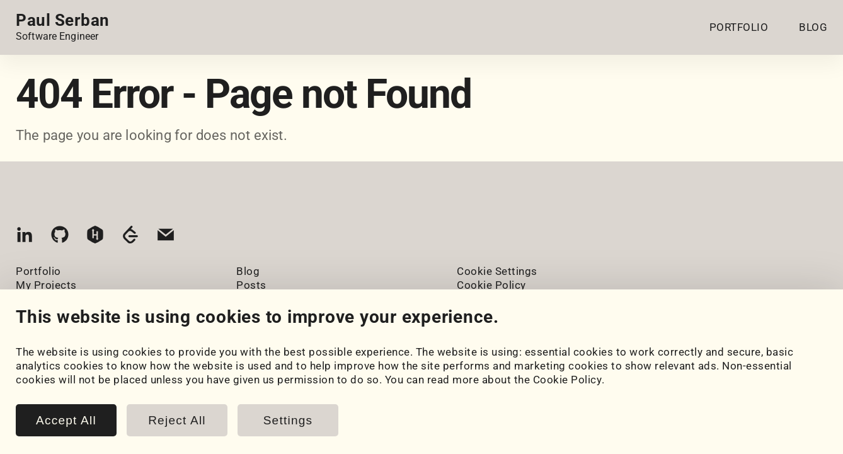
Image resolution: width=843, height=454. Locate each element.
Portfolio (38, 271)
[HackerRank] (95, 237)
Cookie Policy (567, 379)
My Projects (46, 285)
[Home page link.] (63, 27)
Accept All (66, 420)
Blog (248, 271)
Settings (288, 420)
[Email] (166, 237)
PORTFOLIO (739, 27)
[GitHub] (60, 237)
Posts (251, 285)
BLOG (813, 27)
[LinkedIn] (24, 237)
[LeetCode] (130, 237)
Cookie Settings (497, 271)
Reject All (177, 420)
